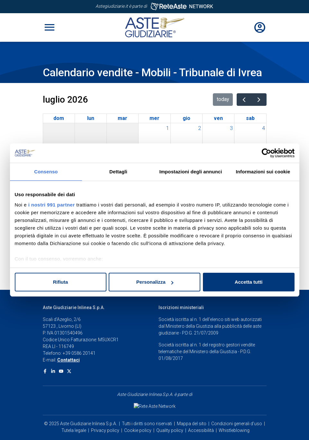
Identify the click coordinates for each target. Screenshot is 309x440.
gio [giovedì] (186, 118)
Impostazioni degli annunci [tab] (190, 171)
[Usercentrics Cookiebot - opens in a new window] (266, 153)
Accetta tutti (249, 282)
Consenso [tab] (46, 171)
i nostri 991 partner (51, 204)
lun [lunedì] (90, 118)
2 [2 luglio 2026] (199, 128)
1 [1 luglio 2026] (167, 128)
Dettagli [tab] (118, 171)
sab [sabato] (250, 118)
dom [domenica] (58, 118)
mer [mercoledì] (154, 118)
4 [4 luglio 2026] (263, 128)
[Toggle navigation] (49, 27)
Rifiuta (60, 282)
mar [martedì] (122, 118)
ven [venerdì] (218, 118)
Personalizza (154, 282)
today (223, 99)
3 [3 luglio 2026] (231, 128)
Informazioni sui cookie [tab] (263, 171)
